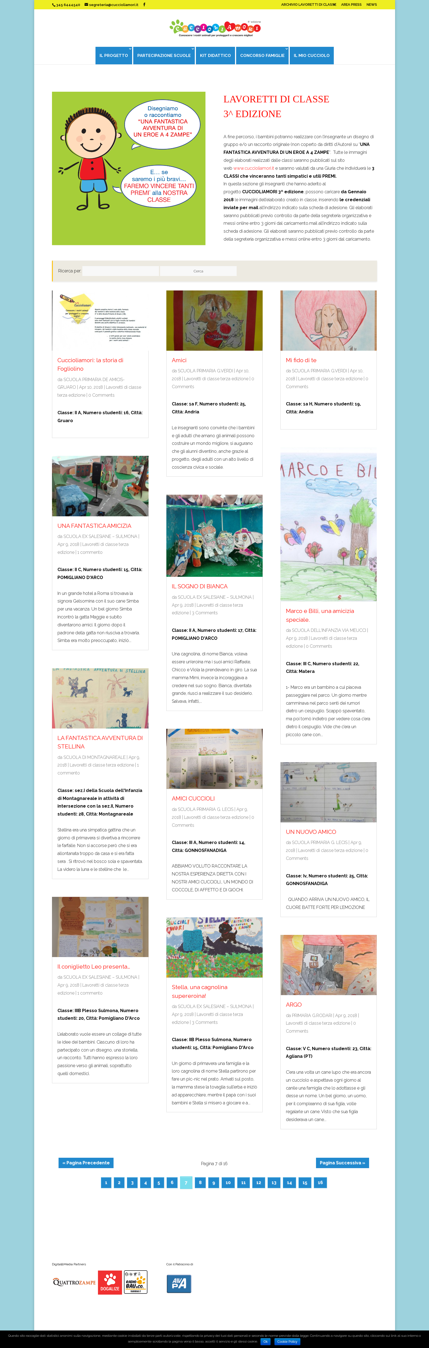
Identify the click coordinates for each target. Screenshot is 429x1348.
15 (305, 1182)
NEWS (372, 5)
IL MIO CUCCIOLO (312, 55)
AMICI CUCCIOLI (193, 798)
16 (320, 1182)
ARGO (294, 1004)
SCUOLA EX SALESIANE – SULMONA (100, 536)
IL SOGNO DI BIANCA (200, 586)
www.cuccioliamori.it (253, 168)
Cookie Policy (287, 1342)
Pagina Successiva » (342, 1162)
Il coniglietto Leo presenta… (93, 966)
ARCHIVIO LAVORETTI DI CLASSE (308, 5)
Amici (179, 360)
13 (274, 1182)
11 (243, 1182)
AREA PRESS (351, 5)
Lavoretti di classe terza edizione (102, 765)
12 (258, 1182)
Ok (265, 1342)
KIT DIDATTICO (215, 55)
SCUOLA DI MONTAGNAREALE (94, 757)
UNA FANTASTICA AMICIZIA (94, 525)
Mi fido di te (301, 360)
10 (228, 1182)
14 (289, 1182)
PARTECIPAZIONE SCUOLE (164, 55)
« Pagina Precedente (86, 1162)
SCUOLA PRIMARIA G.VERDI (205, 370)
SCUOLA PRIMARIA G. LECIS (205, 809)
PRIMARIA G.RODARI (312, 1015)
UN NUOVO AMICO (311, 831)
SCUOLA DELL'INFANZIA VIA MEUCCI (329, 630)
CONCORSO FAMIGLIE (262, 55)
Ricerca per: (69, 270)
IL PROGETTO (114, 55)
